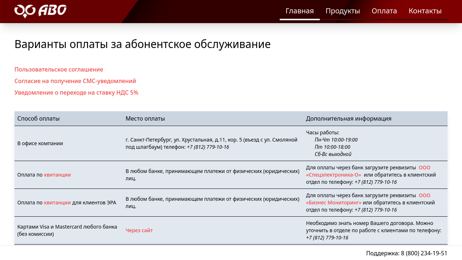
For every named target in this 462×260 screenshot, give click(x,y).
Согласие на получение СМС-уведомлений (75, 81)
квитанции (57, 174)
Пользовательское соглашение (58, 69)
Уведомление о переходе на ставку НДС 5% (76, 92)
